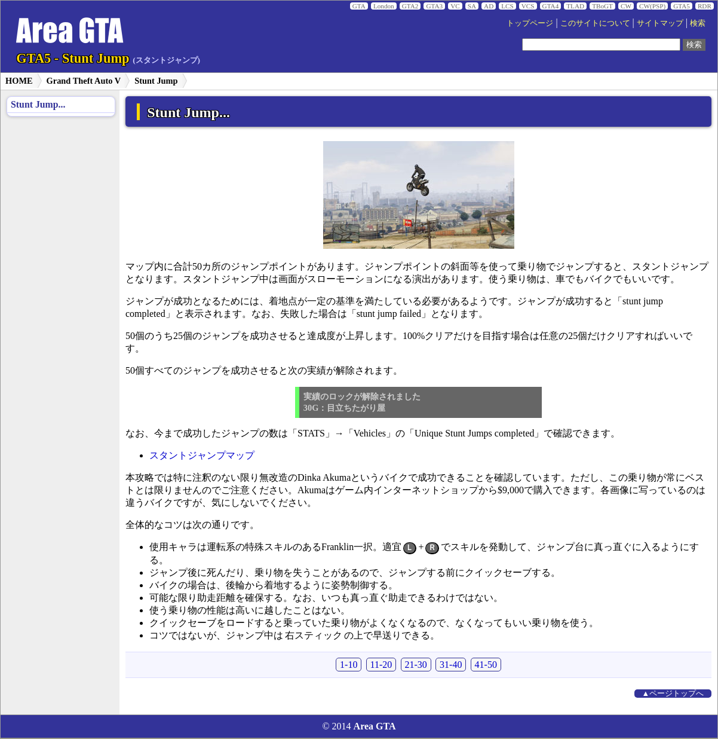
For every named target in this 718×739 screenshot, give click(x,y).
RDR (704, 6)
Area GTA (375, 726)
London (383, 6)
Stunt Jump (155, 80)
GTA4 (550, 6)
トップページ (530, 23)
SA (472, 6)
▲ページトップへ (673, 693)
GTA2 (410, 6)
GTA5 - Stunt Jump (108, 58)
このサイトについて (595, 23)
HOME (19, 80)
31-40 (451, 664)
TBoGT (602, 6)
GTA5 (681, 6)
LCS (507, 6)
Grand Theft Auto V (84, 80)
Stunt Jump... (38, 104)
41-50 (486, 664)
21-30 (416, 664)
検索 (697, 23)
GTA (359, 6)
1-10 (348, 664)
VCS (528, 6)
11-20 (381, 664)
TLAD (575, 6)
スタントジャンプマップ (201, 455)
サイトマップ (660, 23)
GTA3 (434, 6)
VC (455, 6)
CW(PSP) (652, 6)
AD (488, 6)
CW (626, 6)
